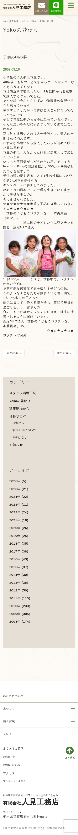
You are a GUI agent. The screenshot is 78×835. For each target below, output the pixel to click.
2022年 (18, 512)
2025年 (18, 489)
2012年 (18, 590)
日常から (18, 422)
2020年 (18, 528)
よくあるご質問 (13, 748)
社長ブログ (17, 416)
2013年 (18, 582)
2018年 (18, 543)
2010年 (19, 606)
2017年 (18, 551)
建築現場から (19, 408)
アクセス (9, 773)
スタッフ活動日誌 (22, 393)
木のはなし (19, 437)
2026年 (17, 481)
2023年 (18, 504)
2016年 (18, 559)
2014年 (18, 574)
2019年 (18, 536)
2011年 (19, 598)
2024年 (18, 496)
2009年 (19, 614)
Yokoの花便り (20, 401)
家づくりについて (24, 430)
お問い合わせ (12, 765)
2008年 (19, 621)
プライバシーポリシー (15, 781)
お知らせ (16, 445)
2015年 (18, 567)
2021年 (18, 520)
